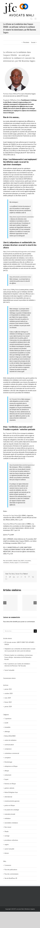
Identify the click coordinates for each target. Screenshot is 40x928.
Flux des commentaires (11, 874)
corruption (7, 758)
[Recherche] (35, 631)
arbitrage (7, 731)
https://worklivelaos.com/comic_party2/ (18, 426)
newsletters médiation (11, 823)
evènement (7, 775)
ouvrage (6, 836)
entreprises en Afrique (10, 766)
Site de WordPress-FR (10, 878)
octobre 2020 (8, 693)
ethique (6, 771)
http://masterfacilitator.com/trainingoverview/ (22, 465)
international (8, 797)
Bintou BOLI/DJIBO (10, 736)
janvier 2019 (8, 706)
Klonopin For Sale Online (10, 515)
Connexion (7, 865)
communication (9, 745)
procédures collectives (11, 840)
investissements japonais (12, 801)
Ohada (12, 562)
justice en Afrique (9, 805)
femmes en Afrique (10, 784)
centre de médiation (10, 740)
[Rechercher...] (18, 631)
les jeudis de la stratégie (11, 810)
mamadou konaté (9, 814)
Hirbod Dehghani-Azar (11, 792)
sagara (16, 562)
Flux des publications (10, 870)
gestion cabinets (9, 788)
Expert (6, 779)
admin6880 (8, 560)
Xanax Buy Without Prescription (12, 524)
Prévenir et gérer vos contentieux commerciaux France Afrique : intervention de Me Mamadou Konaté (18, 657)
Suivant (33, 42)
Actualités (28, 560)
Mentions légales (30, 909)
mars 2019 (7, 698)
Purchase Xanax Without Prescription (14, 94)
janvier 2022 (8, 689)
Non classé (7, 827)
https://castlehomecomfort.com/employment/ (20, 159)
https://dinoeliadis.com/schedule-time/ (20, 277)
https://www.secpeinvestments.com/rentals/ (21, 217)
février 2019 (8, 702)
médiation (6, 562)
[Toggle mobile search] (31, 19)
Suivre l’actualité (9, 670)
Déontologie (8, 762)
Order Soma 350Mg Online (11, 290)
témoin (6, 853)
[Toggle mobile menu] (36, 19)
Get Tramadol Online (15, 399)
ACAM (6, 723)
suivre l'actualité (9, 849)
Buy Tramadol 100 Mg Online (12, 433)
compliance (8, 749)
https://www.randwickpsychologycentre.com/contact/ (19, 251)
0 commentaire (24, 562)
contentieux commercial (11, 753)
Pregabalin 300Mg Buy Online (12, 100)
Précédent (26, 42)
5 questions (7, 718)
